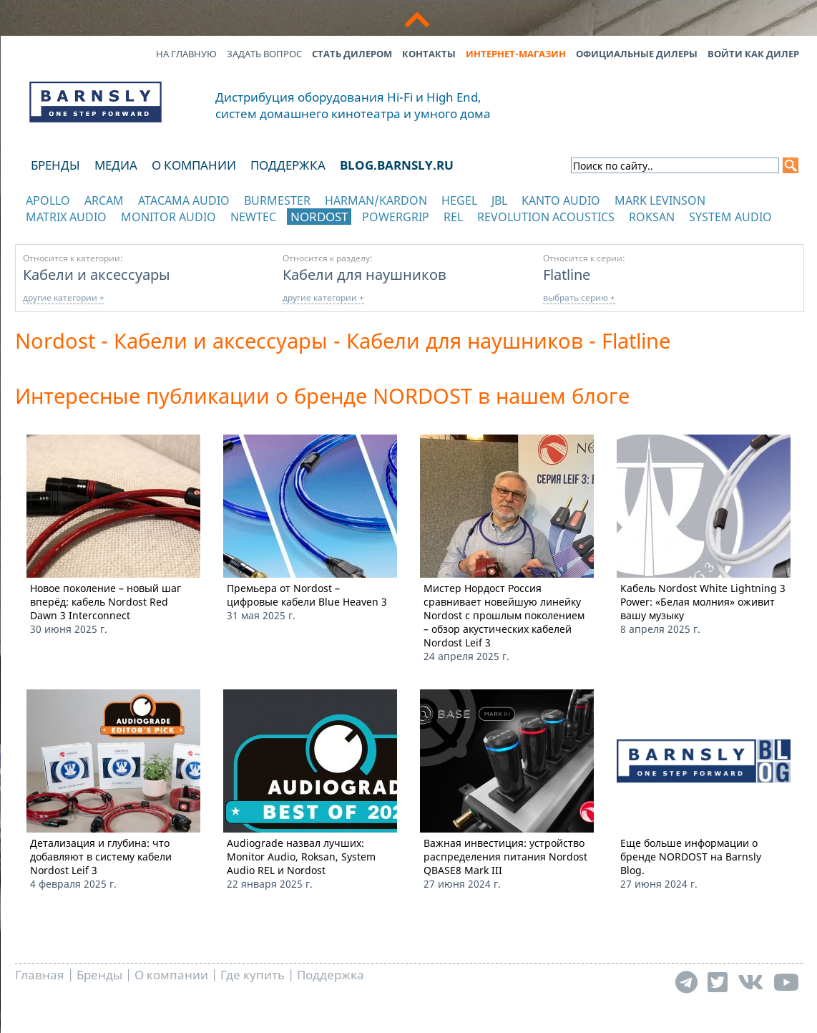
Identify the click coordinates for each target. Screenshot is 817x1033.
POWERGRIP (395, 217)
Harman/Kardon (376, 200)
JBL (499, 200)
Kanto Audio (561, 200)
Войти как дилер (753, 53)
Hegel (459, 200)
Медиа (115, 165)
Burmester (277, 200)
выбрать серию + (579, 297)
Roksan (652, 217)
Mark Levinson (660, 200)
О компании (194, 165)
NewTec (253, 217)
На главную (186, 53)
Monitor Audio (168, 217)
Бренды (55, 165)
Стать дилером (352, 53)
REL (453, 217)
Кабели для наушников (364, 274)
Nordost (319, 216)
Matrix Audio (66, 217)
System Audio (730, 217)
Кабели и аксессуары (96, 274)
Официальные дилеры (637, 53)
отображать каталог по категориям (96, 231)
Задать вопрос (264, 53)
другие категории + (63, 297)
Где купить (252, 974)
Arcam (104, 200)
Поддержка (288, 165)
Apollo (48, 200)
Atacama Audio (184, 200)
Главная (39, 974)
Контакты (429, 53)
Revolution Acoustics (546, 217)
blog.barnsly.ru (397, 165)
